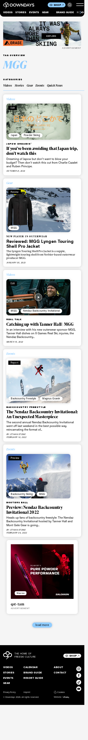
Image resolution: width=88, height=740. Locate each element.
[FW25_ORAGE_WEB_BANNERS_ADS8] (42, 33)
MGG (13, 227)
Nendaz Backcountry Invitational (41, 310)
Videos (7, 12)
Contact (60, 672)
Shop (59, 5)
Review (15, 192)
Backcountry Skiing (22, 494)
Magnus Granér (51, 398)
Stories (20, 12)
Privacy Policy (9, 692)
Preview (15, 458)
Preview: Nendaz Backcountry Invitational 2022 (34, 509)
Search (69, 4)
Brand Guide (65, 12)
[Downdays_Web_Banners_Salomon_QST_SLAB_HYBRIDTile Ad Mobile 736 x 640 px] (42, 571)
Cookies (59, 692)
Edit (13, 107)
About (58, 667)
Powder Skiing (32, 135)
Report (14, 362)
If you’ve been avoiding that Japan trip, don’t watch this (42, 151)
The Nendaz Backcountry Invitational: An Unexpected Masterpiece (42, 414)
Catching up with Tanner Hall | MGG (40, 324)
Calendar (30, 667)
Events (34, 12)
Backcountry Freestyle (23, 398)
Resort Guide (33, 678)
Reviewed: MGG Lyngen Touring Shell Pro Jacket (40, 243)
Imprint (26, 692)
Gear (45, 12)
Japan (14, 135)
